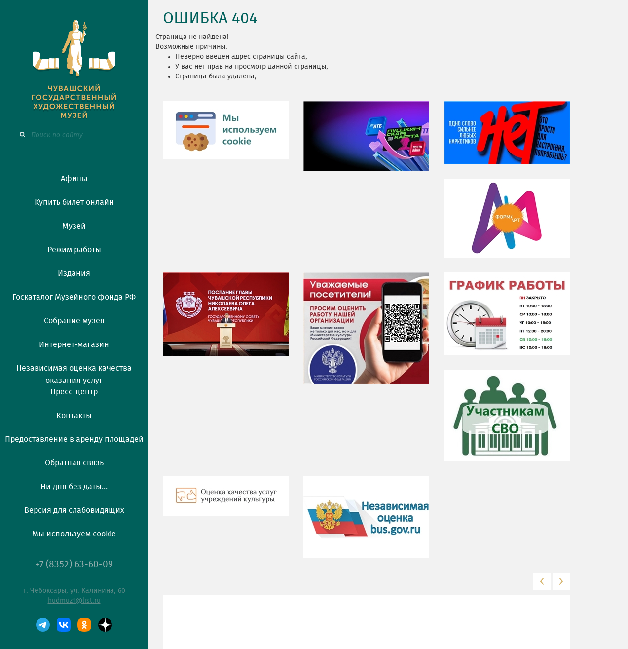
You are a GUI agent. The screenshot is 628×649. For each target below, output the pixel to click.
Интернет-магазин (74, 344)
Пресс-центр (74, 392)
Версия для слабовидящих (74, 510)
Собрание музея (74, 321)
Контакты (74, 416)
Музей (74, 226)
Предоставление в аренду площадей (74, 439)
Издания (74, 273)
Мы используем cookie (74, 534)
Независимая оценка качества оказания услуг (74, 372)
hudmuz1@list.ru (74, 600)
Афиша (74, 179)
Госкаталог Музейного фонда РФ (74, 297)
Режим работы (74, 250)
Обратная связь (74, 463)
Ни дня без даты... (74, 487)
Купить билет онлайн (74, 202)
